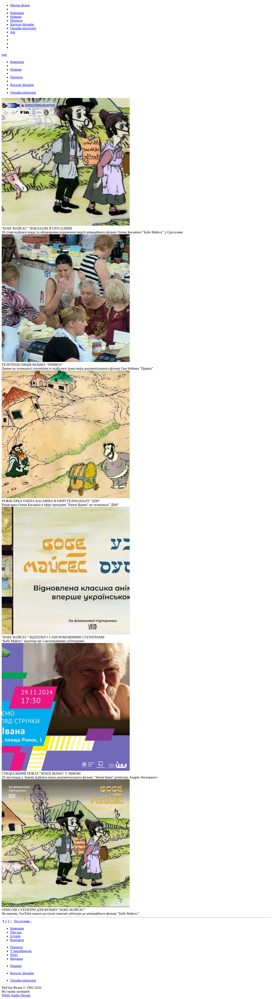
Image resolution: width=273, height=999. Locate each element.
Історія (15, 936)
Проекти (16, 947)
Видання (16, 958)
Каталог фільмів (22, 973)
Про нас (16, 932)
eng (12, 32)
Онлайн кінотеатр (23, 980)
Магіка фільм (20, 5)
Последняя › (23, 921)
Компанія (17, 928)
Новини (16, 966)
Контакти (17, 940)
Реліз (14, 955)
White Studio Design (16, 995)
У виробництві (21, 951)
